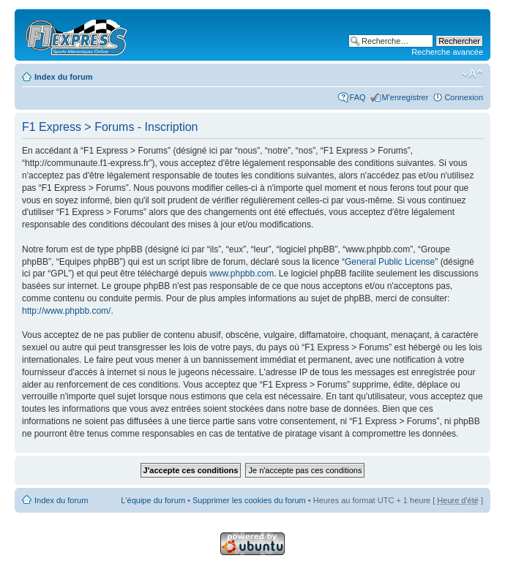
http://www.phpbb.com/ (66, 311)
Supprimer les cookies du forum (249, 500)
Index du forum (63, 76)
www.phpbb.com (241, 273)
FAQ (358, 97)
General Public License (390, 262)
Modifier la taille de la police (472, 73)
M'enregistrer (405, 97)
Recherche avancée (447, 52)
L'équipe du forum (153, 500)
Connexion (463, 97)
